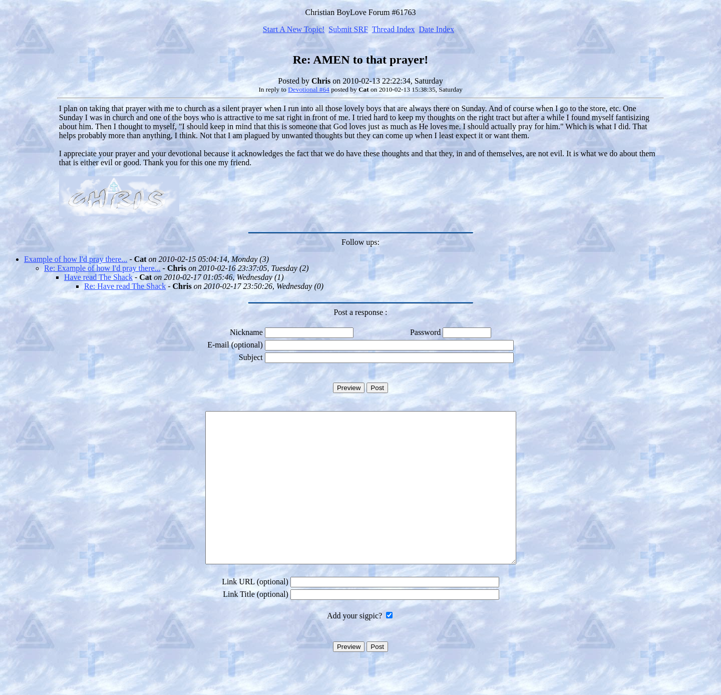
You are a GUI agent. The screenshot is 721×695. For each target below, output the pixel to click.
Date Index (436, 29)
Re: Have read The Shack (125, 286)
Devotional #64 (308, 89)
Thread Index (393, 29)
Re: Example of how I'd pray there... (102, 268)
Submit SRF (348, 29)
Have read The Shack (98, 277)
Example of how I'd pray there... (75, 259)
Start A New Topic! (293, 29)
